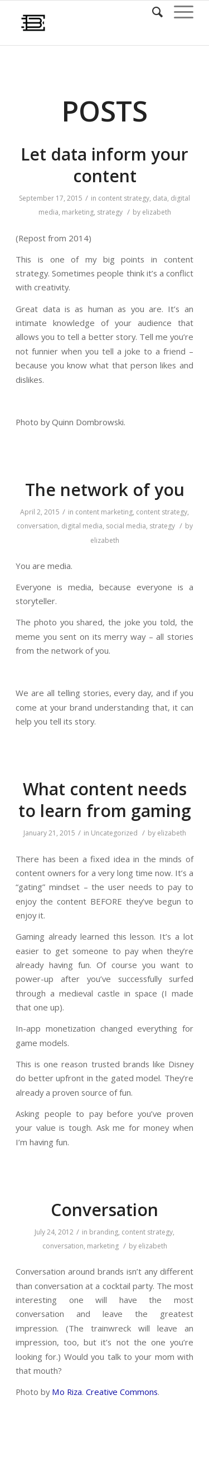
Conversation (104, 1209)
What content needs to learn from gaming (104, 799)
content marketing (104, 512)
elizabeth (156, 212)
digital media (82, 526)
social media (126, 526)
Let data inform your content (104, 165)
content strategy (123, 198)
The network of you (104, 489)
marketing (78, 212)
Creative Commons (122, 1391)
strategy (110, 212)
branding (103, 1232)
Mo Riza (67, 1391)
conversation (37, 526)
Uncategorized (114, 833)
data (160, 198)
